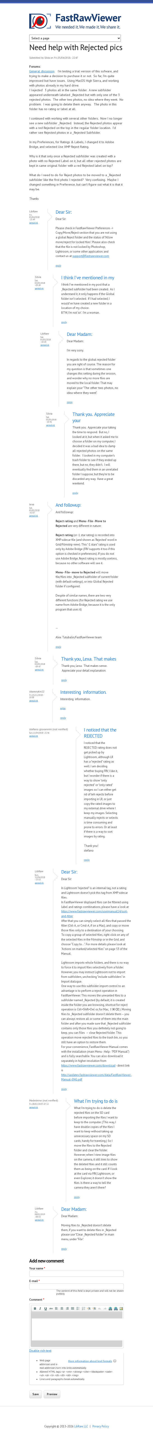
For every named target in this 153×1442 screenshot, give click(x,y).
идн (62, 708)
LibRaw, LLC (81, 1426)
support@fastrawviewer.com (90, 256)
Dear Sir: (64, 212)
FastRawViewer (88, 17)
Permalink (33, 223)
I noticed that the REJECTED (100, 733)
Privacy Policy (100, 1426)
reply (58, 265)
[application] (76, 1325)
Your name (37, 1268)
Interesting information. (83, 692)
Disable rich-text (40, 1351)
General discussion (41, 71)
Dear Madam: (79, 334)
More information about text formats (90, 1361)
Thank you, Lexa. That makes (88, 659)
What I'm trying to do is (95, 1101)
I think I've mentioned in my (87, 278)
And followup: (68, 505)
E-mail (34, 1281)
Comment (36, 1300)
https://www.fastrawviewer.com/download (88, 1065)
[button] (35, 1308)
